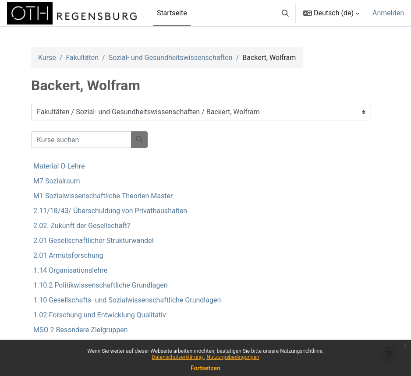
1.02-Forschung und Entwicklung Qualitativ (99, 315)
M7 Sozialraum (56, 181)
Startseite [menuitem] (172, 13)
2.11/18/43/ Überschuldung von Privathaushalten (110, 211)
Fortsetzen (205, 368)
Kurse (47, 57)
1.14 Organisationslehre (70, 270)
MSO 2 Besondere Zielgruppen (80, 330)
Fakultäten (82, 57)
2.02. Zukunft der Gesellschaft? (81, 225)
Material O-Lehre (59, 166)
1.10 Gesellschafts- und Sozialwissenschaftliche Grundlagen (127, 300)
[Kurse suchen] (81, 139)
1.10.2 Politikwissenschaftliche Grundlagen (100, 285)
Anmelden (388, 13)
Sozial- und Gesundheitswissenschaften (171, 57)
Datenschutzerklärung (178, 357)
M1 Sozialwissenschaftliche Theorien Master (103, 196)
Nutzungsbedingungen (232, 357)
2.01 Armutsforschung (68, 255)
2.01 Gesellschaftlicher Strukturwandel (93, 240)
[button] (285, 13)
